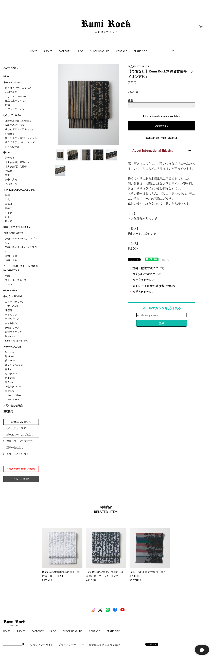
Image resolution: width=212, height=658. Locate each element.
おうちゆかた (12, 146)
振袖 (7, 105)
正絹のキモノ (12, 92)
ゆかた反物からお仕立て (18, 120)
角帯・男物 (11, 179)
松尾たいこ (11, 336)
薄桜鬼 (8, 310)
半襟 (7, 199)
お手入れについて (143, 292)
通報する (165, 260)
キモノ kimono (12, 82)
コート (8, 284)
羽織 (7, 275)
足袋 (7, 195)
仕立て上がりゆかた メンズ (19, 142)
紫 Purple (10, 378)
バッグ (8, 212)
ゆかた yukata (12, 115)
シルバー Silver (13, 395)
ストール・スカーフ (16, 280)
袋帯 (7, 175)
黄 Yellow (10, 360)
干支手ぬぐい (12, 306)
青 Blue (9, 382)
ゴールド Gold (12, 399)
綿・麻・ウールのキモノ (18, 87)
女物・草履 (11, 255)
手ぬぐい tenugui (13, 296)
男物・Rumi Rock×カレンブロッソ (21, 249)
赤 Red (8, 369)
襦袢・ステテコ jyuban (16, 227)
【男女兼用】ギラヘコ (17, 162)
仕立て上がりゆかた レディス (21, 138)
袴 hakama (10, 290)
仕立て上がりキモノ (16, 100)
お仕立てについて (143, 280)
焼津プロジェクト (14, 332)
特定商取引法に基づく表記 (104, 644)
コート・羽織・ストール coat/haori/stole (20, 268)
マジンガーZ (12, 319)
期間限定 (8, 411)
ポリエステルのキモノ (17, 96)
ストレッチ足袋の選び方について (154, 286)
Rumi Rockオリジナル (16, 340)
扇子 (7, 216)
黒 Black (9, 352)
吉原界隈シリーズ (14, 323)
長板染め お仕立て (15, 125)
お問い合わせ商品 (13, 405)
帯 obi (7, 152)
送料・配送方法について (148, 268)
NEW (6, 76)
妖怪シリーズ (12, 327)
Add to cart (161, 125)
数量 (130, 100)
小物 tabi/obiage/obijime (19, 189)
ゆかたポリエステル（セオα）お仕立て (21, 131)
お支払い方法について (146, 274)
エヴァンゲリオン (14, 109)
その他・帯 (11, 184)
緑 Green (9, 356)
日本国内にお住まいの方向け (161, 137)
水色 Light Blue (13, 386)
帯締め (8, 208)
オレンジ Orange (14, 365)
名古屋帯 (10, 158)
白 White (9, 391)
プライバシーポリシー (71, 644)
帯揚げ (8, 203)
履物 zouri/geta (13, 233)
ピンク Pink (11, 373)
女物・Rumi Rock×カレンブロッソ (21, 240)
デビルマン (11, 314)
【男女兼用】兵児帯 (16, 166)
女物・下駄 (11, 260)
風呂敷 (8, 221)
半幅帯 (8, 171)
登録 (161, 323)
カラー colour (12, 346)
